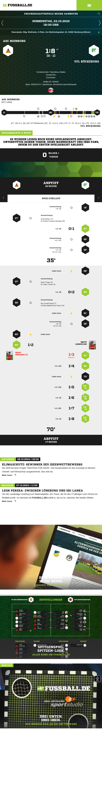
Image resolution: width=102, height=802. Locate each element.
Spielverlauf (51, 198)
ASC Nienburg (14, 41)
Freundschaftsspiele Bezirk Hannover (61, 14)
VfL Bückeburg (86, 61)
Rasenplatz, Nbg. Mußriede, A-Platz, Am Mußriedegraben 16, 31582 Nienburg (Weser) (55, 32)
